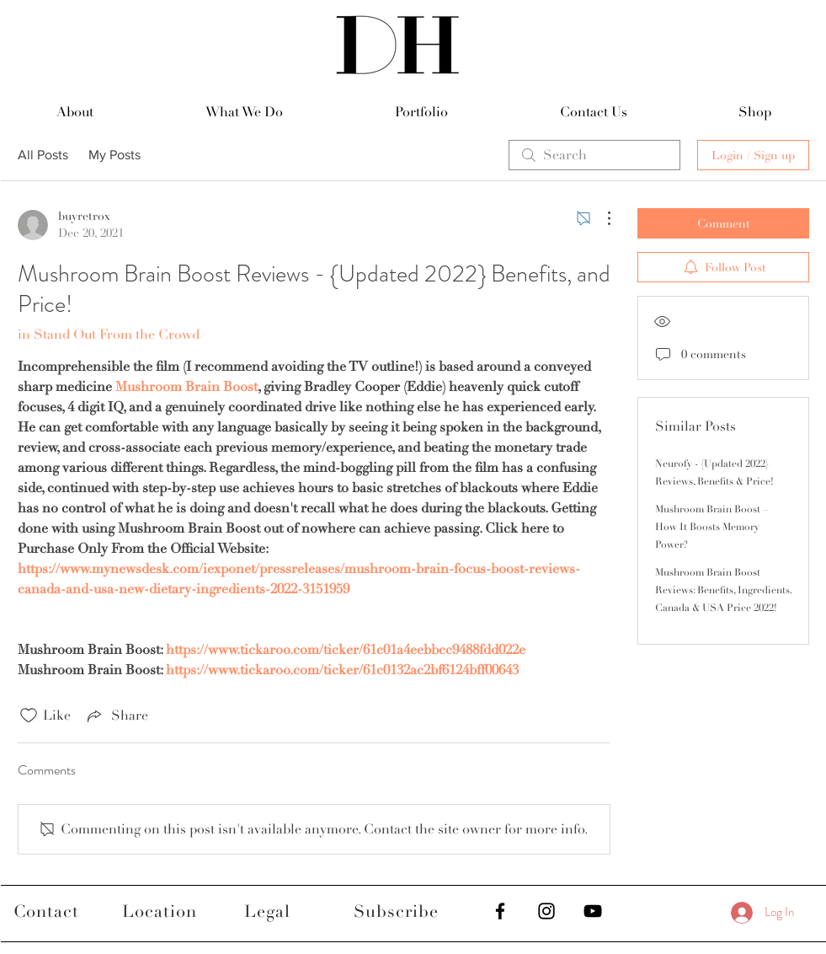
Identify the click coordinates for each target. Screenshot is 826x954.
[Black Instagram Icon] (546, 911)
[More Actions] (600, 218)
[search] (594, 155)
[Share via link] (116, 715)
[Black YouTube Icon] (593, 911)
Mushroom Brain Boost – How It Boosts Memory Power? (711, 527)
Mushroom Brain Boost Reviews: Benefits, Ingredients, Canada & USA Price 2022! (723, 590)
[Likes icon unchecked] (29, 715)
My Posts (114, 154)
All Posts (43, 154)
